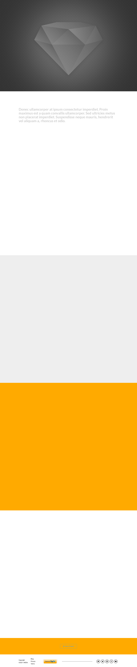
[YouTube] (116, 661)
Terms (33, 664)
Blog (32, 659)
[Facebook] (98, 661)
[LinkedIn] (107, 661)
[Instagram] (111, 661)
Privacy (33, 661)
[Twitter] (102, 661)
